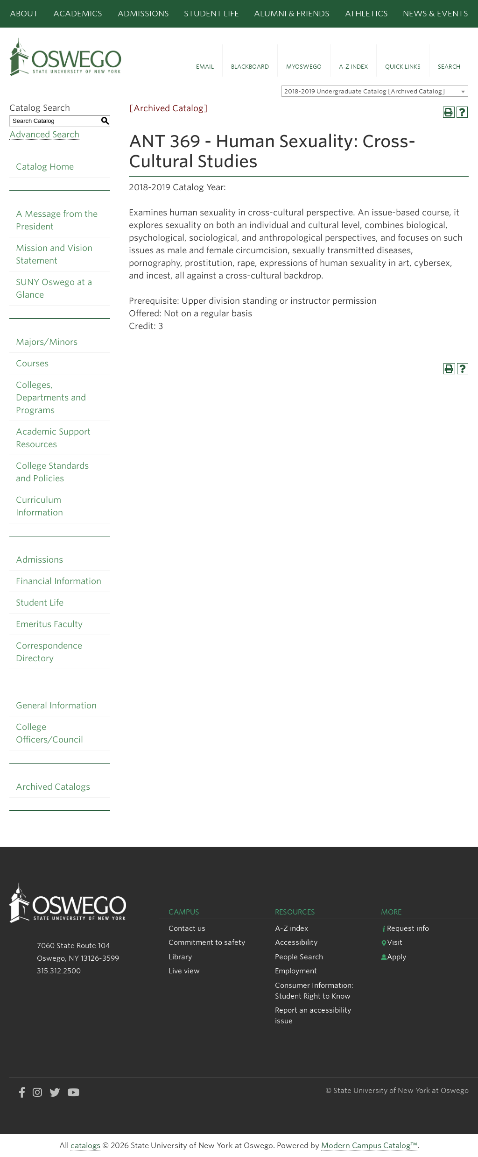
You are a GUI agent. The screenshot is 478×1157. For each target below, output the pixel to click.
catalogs (85, 1145)
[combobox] (374, 91)
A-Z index (291, 928)
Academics (77, 13)
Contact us (187, 928)
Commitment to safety (207, 942)
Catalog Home (45, 166)
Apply (393, 956)
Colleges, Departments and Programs (51, 397)
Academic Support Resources (53, 438)
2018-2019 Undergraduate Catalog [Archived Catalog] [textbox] (364, 91)
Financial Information (58, 581)
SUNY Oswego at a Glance (54, 288)
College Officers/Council (49, 733)
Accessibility (296, 942)
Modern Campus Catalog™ (369, 1145)
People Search (299, 956)
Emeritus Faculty (49, 624)
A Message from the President (57, 220)
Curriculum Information (39, 506)
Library (180, 956)
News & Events (435, 13)
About (24, 13)
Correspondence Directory (49, 652)
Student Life (211, 13)
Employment (296, 970)
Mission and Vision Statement (54, 254)
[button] (205, 60)
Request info (405, 928)
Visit (391, 942)
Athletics (366, 13)
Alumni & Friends (292, 13)
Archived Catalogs (53, 787)
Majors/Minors (46, 342)
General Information (56, 705)
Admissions (143, 13)
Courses (32, 363)
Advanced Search (44, 134)
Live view (184, 970)
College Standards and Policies (52, 472)
